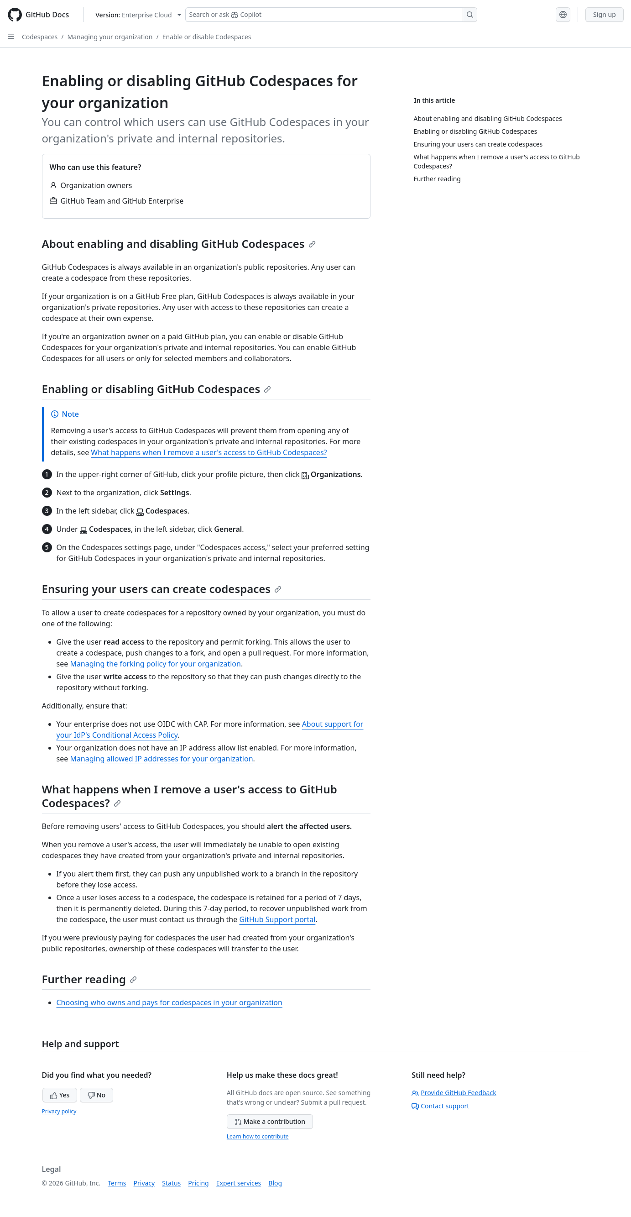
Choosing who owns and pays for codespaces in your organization (169, 1002)
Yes (59, 1095)
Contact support (440, 1106)
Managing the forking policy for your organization (155, 664)
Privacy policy (59, 1111)
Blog (275, 1183)
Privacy (144, 1183)
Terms (117, 1183)
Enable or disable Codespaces (206, 36)
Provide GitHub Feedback (454, 1092)
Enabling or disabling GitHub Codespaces (156, 388)
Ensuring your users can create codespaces (162, 588)
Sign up (604, 14)
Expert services (238, 1183)
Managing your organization (110, 36)
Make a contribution (270, 1121)
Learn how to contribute (258, 1136)
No (96, 1095)
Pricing (198, 1183)
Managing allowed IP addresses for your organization (161, 759)
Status (171, 1183)
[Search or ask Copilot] (331, 14)
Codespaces (39, 36)
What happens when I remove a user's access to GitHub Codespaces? (209, 452)
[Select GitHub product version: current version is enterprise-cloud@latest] (138, 15)
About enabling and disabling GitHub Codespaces (179, 243)
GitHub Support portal (277, 919)
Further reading (89, 978)
